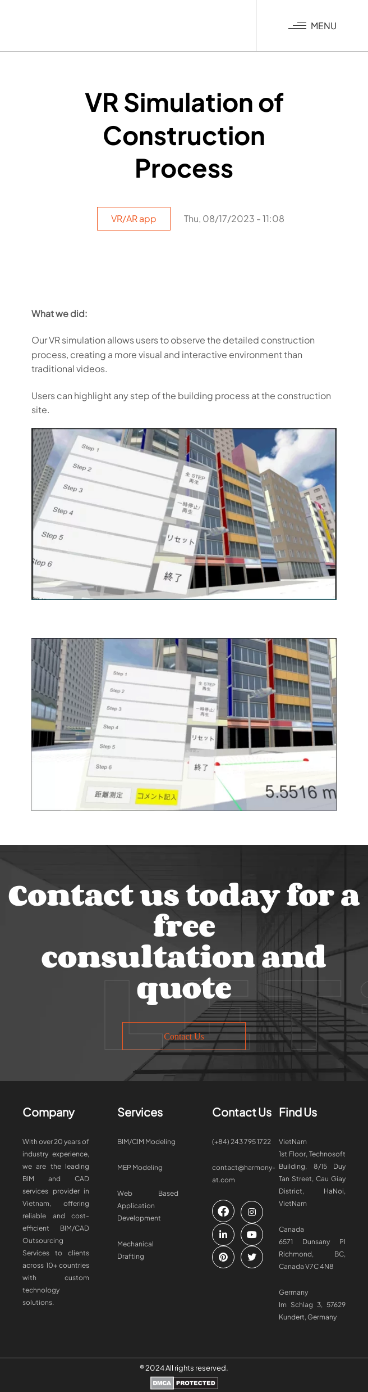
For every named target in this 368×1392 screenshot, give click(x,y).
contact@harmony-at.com (243, 1173)
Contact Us (184, 1036)
